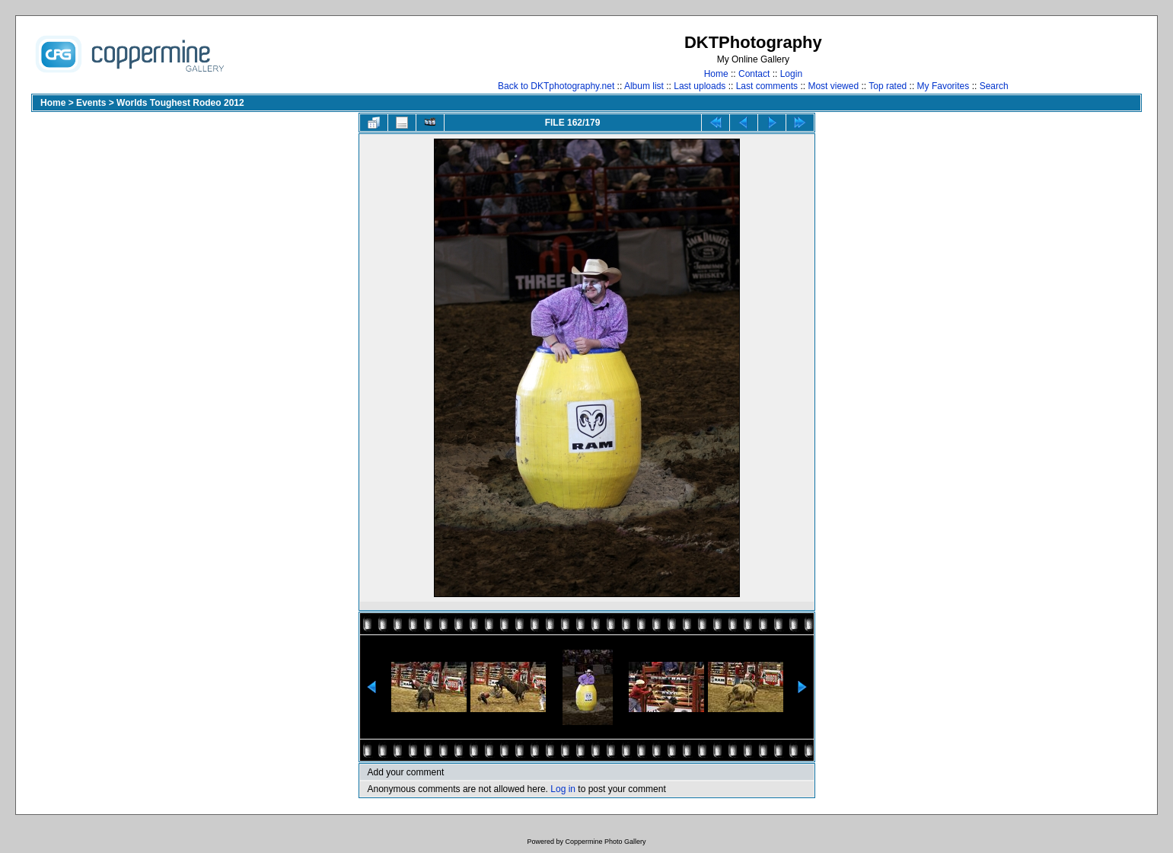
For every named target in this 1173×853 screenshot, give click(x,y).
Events (91, 102)
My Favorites (943, 86)
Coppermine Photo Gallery (605, 841)
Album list (644, 86)
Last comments (767, 86)
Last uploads (699, 86)
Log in (562, 789)
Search (994, 86)
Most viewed (833, 86)
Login (791, 74)
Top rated (888, 86)
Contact (754, 74)
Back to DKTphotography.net (556, 86)
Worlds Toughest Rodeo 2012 (180, 102)
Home (716, 74)
